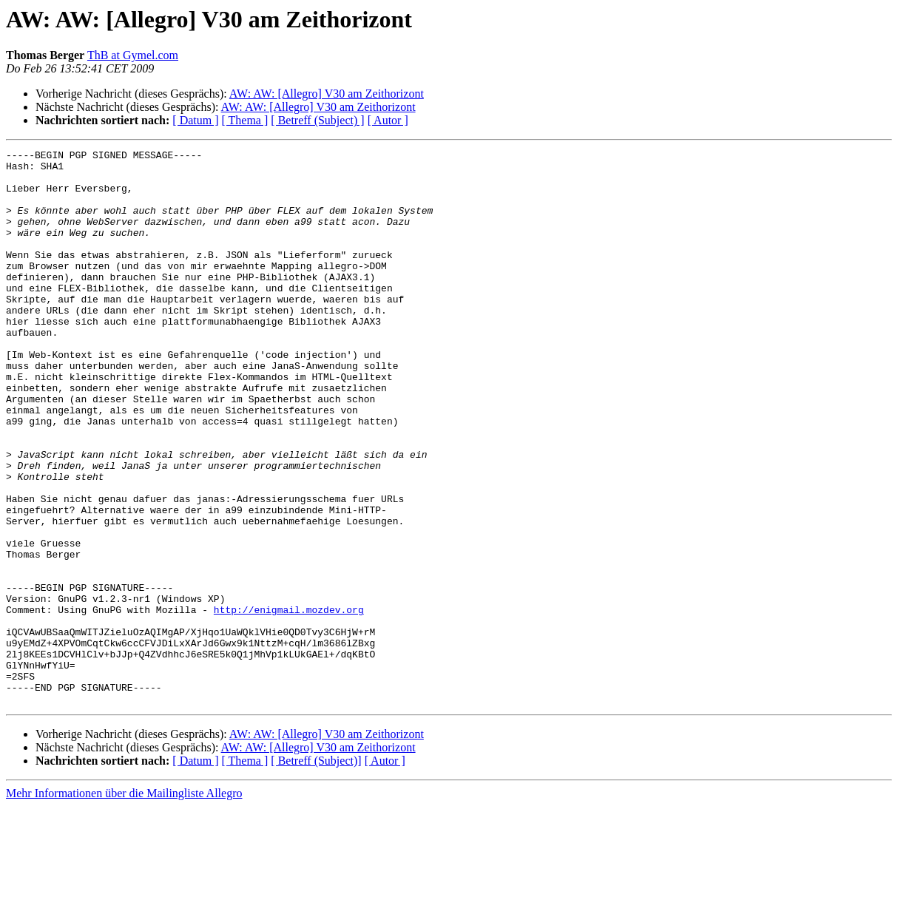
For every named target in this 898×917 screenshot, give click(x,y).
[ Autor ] (388, 120)
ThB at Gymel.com (132, 55)
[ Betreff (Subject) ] (317, 120)
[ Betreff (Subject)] (316, 871)
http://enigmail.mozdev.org (289, 702)
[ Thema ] (245, 120)
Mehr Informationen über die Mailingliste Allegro (124, 904)
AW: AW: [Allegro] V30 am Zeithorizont (326, 93)
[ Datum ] (195, 120)
